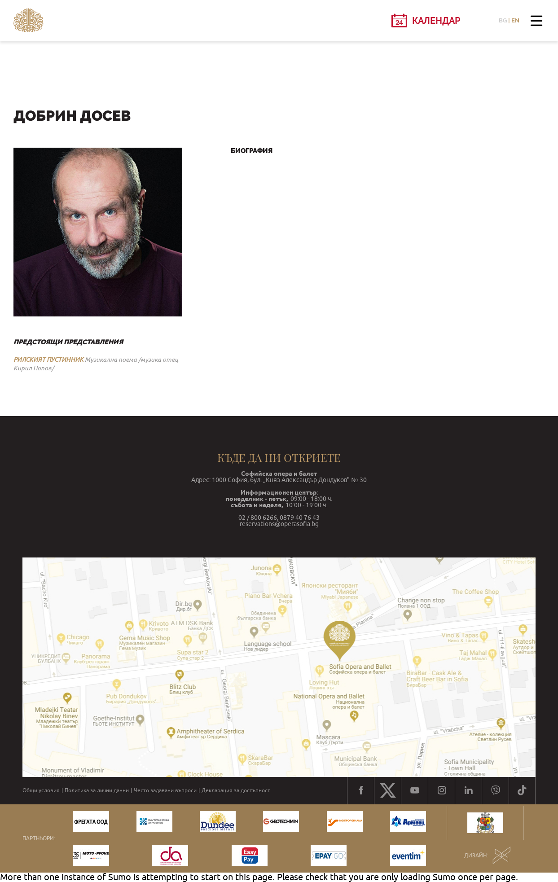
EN (515, 20)
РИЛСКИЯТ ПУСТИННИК (48, 359)
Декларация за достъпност (236, 790)
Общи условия (41, 790)
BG (503, 20)
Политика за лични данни (97, 790)
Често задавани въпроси (165, 790)
